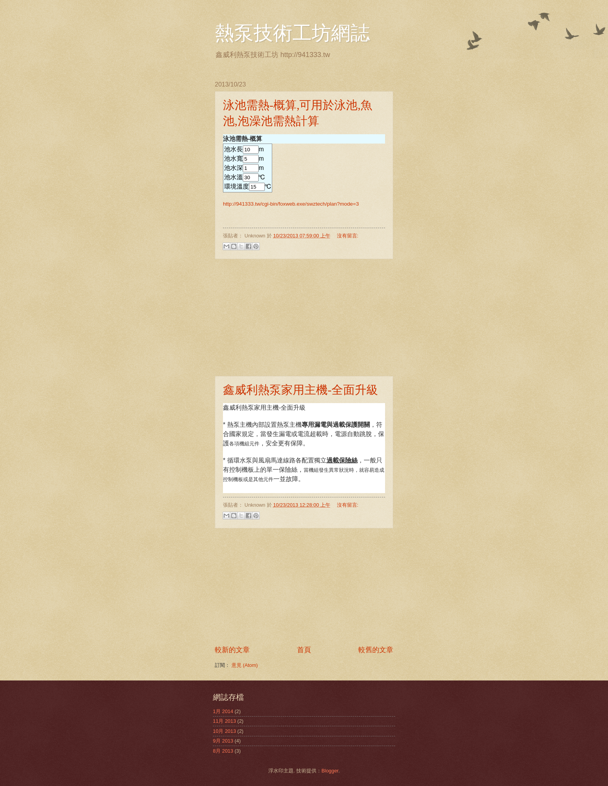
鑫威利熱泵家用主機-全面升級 (300, 389)
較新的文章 (232, 650)
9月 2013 (223, 741)
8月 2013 (223, 751)
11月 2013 (224, 721)
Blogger (330, 771)
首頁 (304, 650)
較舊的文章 (375, 650)
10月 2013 (224, 731)
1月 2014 (223, 711)
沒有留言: (348, 236)
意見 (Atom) (244, 665)
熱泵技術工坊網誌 (292, 33)
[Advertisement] (304, 317)
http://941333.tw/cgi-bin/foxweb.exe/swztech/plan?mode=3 (291, 204)
